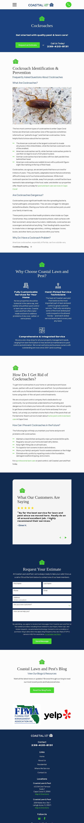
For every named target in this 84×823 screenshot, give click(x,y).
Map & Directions (42, 794)
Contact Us (42, 773)
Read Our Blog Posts (42, 690)
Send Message (42, 641)
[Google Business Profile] (39, 819)
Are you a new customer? (23, 605)
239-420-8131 (58, 46)
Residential (42, 765)
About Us (42, 761)
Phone (16, 591)
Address (17, 598)
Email (45, 591)
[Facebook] (44, 819)
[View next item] (66, 538)
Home (42, 757)
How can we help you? (22, 612)
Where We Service (42, 769)
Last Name (47, 584)
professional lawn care (26, 461)
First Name (17, 584)
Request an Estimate (28, 45)
